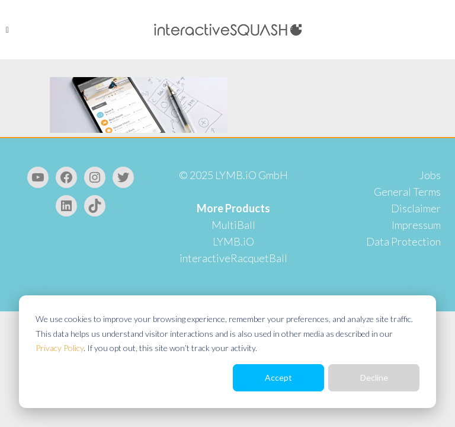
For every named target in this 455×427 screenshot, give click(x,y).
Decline (374, 377)
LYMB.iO (233, 241)
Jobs (430, 174)
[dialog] (227, 351)
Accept (278, 377)
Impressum (416, 224)
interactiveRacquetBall (233, 258)
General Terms (407, 191)
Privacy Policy (60, 348)
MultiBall (233, 224)
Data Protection (403, 241)
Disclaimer (416, 208)
